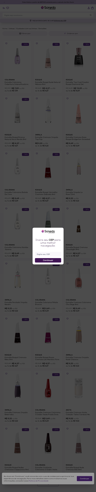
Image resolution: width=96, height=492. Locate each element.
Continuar (48, 260)
